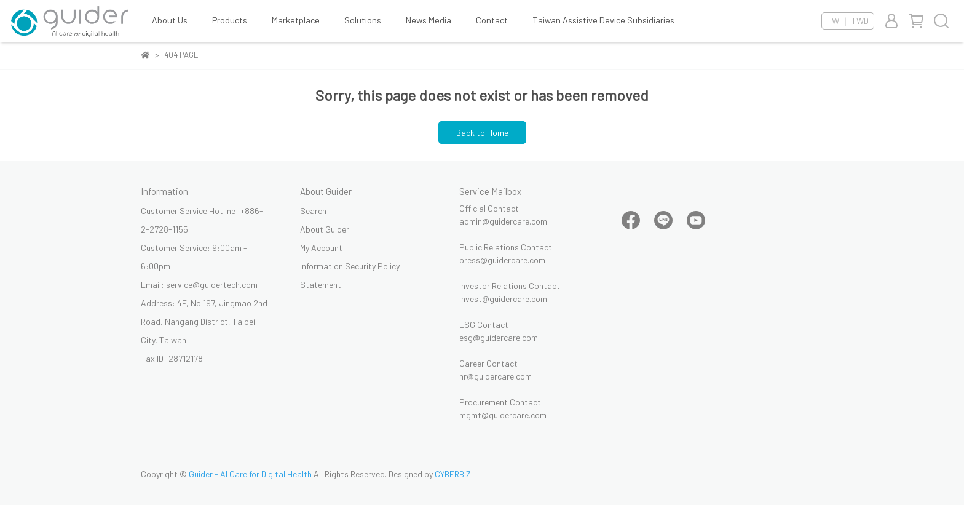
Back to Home (482, 132)
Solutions (362, 20)
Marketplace (296, 20)
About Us (170, 20)
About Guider (324, 229)
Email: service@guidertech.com (199, 284)
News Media (428, 20)
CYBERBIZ (453, 474)
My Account (321, 247)
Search (313, 210)
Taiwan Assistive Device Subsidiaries (603, 20)
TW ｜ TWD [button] (848, 20)
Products (229, 20)
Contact (492, 20)
